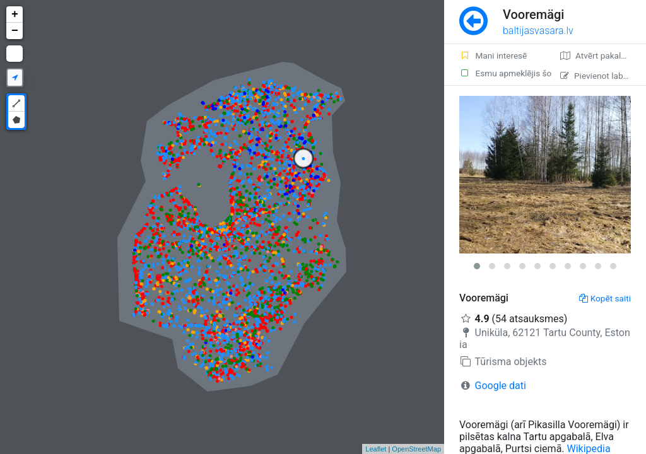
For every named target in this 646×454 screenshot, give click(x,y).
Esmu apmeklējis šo (502, 73)
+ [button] (14, 14)
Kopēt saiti (605, 298)
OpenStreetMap (416, 449)
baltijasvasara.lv (538, 31)
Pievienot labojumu (603, 76)
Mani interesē (493, 55)
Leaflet (375, 449)
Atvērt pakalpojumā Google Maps (603, 55)
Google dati (500, 386)
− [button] (14, 30)
